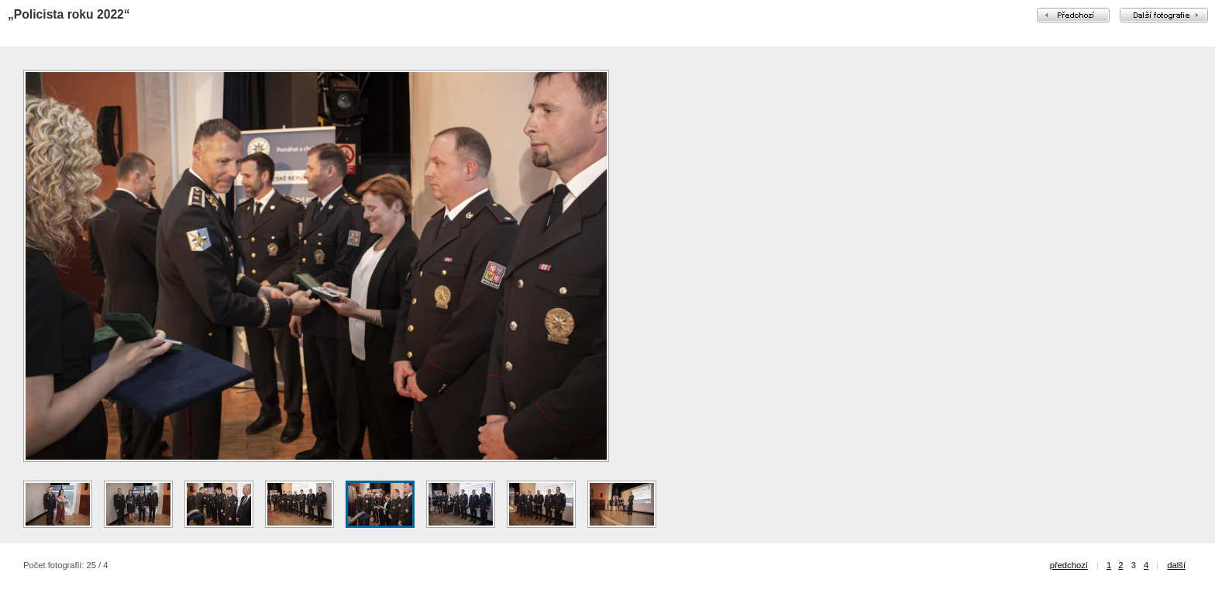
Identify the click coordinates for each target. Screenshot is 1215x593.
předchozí (1069, 565)
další (1176, 565)
